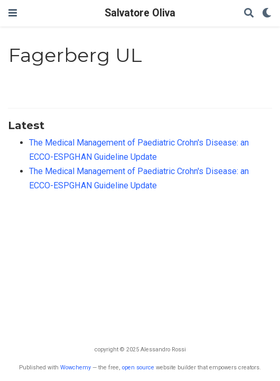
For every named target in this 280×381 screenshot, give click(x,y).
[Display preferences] (267, 13)
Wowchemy (75, 367)
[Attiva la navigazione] (12, 13)
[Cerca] (249, 13)
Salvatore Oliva (140, 13)
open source (138, 367)
